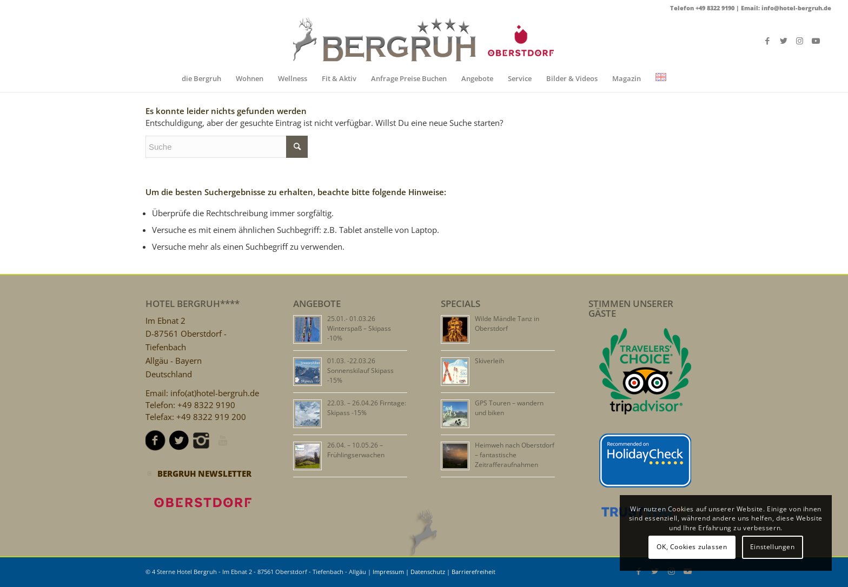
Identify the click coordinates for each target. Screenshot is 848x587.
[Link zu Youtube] (816, 40)
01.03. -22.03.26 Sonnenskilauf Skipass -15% (360, 370)
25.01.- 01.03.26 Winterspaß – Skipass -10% (359, 328)
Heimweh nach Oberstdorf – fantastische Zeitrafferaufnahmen (514, 455)
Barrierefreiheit (473, 572)
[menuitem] (201, 78)
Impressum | (391, 572)
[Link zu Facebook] (767, 40)
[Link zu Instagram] (800, 40)
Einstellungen (772, 546)
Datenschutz (427, 572)
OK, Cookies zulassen (692, 546)
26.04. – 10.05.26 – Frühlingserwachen (356, 450)
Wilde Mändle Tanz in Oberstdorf (507, 323)
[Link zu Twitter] (784, 40)
